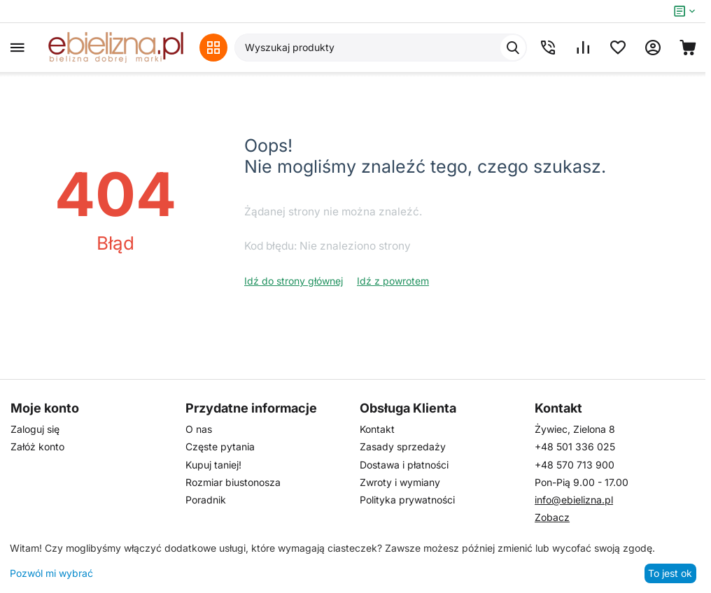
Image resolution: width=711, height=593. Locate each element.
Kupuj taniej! (213, 465)
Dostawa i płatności (404, 465)
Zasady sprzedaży (403, 446)
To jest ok (670, 573)
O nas (198, 429)
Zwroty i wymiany (400, 482)
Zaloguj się (34, 429)
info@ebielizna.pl (574, 500)
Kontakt (377, 429)
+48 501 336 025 (575, 446)
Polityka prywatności (407, 500)
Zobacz (552, 517)
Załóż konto (37, 446)
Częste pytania (220, 446)
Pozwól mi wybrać (51, 573)
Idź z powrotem (393, 281)
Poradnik (205, 500)
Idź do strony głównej (293, 281)
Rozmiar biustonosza (233, 482)
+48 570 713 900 (574, 465)
